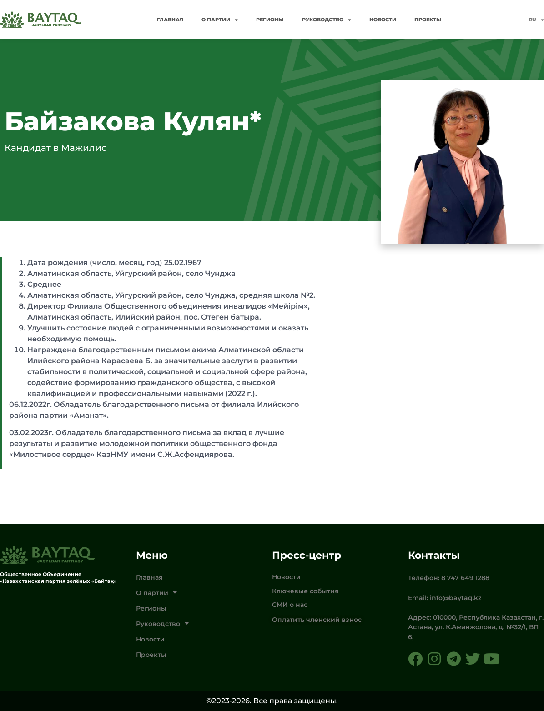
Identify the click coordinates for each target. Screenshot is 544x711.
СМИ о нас (289, 605)
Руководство (326, 20)
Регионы (270, 19)
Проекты (428, 19)
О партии (219, 20)
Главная (170, 19)
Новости (382, 19)
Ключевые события (305, 591)
